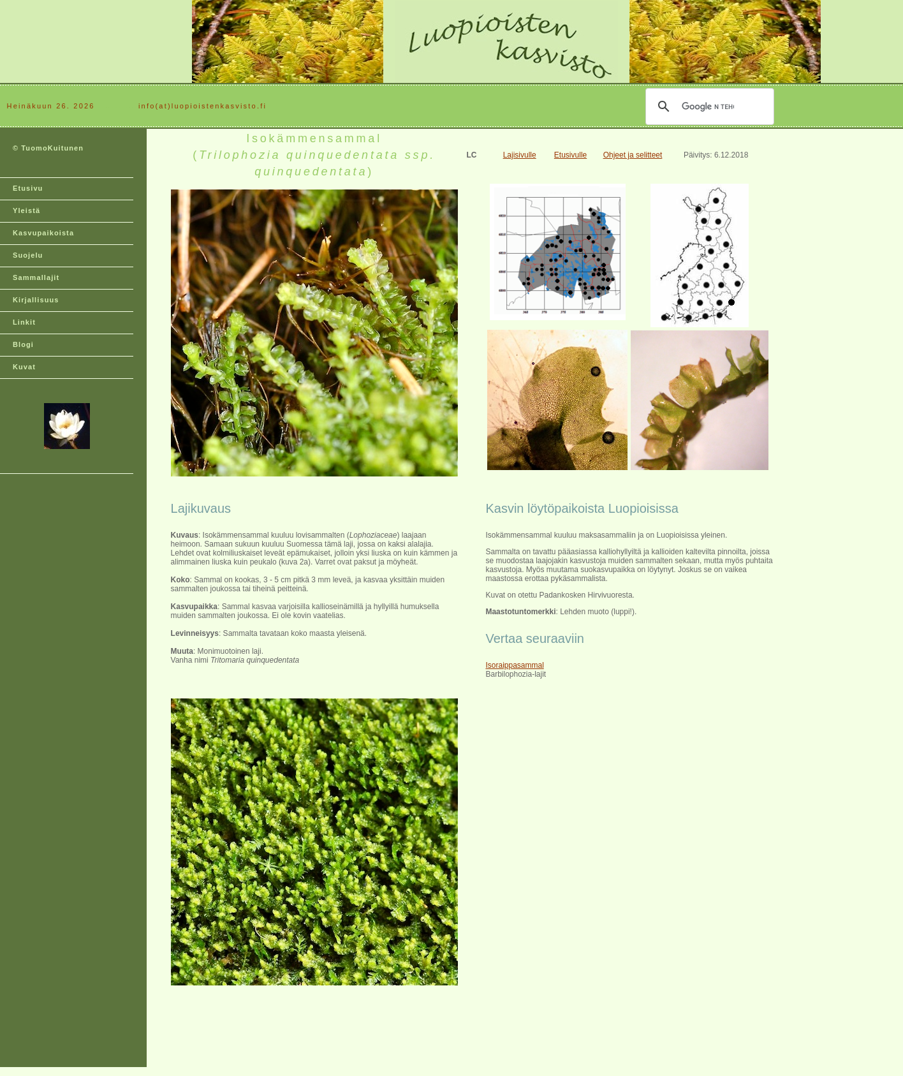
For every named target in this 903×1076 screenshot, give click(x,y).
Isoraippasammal (514, 665)
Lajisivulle (519, 155)
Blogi (23, 344)
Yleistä (26, 210)
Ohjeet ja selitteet (633, 155)
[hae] (708, 106)
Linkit (24, 322)
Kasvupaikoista (43, 233)
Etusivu (28, 188)
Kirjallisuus (36, 300)
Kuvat (24, 367)
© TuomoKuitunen (48, 148)
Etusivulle (570, 155)
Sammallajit (36, 277)
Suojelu (28, 255)
